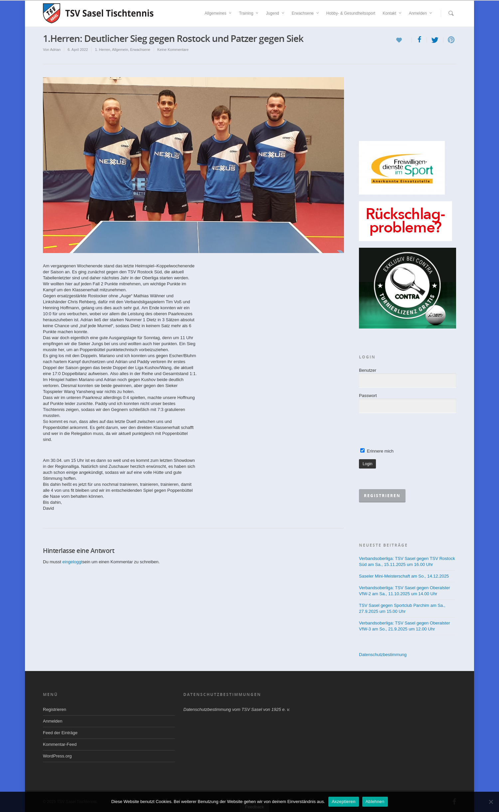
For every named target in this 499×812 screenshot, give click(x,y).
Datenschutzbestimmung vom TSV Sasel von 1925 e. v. (236, 709)
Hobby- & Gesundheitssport (350, 13)
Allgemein (120, 50)
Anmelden (421, 13)
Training (249, 13)
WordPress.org (57, 755)
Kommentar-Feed (60, 744)
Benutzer (367, 370)
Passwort (368, 395)
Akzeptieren (343, 801)
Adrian (55, 50)
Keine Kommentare (173, 50)
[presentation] (409, 431)
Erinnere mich (377, 451)
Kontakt (392, 13)
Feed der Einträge (60, 732)
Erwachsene (306, 13)
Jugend (275, 13)
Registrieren (54, 709)
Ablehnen (375, 801)
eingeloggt (73, 561)
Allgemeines (218, 13)
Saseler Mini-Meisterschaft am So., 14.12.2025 (404, 576)
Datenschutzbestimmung (383, 654)
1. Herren (102, 50)
